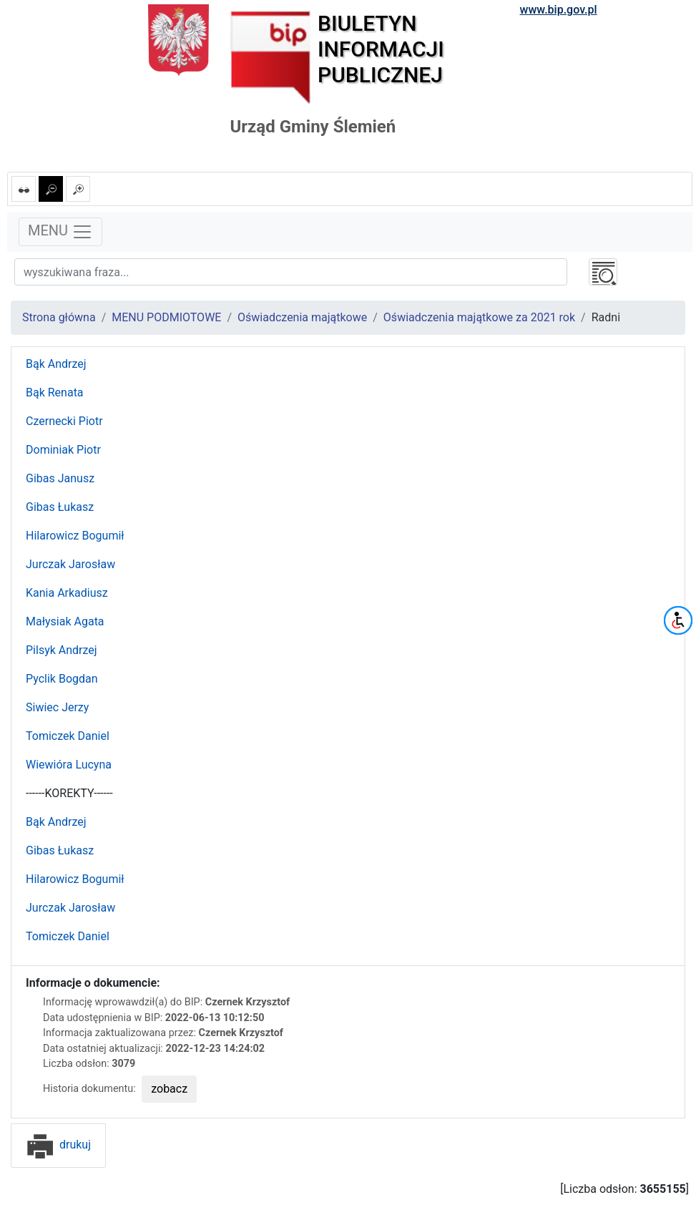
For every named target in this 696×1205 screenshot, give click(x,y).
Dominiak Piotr (63, 450)
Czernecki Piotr (64, 421)
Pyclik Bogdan (62, 679)
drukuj (58, 1144)
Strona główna (59, 317)
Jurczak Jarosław (70, 564)
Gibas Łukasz (60, 507)
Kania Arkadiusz (67, 593)
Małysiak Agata (65, 621)
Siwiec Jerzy (57, 707)
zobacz (169, 1089)
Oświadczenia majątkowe (302, 317)
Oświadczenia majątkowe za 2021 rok (479, 317)
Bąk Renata (55, 392)
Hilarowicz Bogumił (75, 535)
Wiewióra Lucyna (69, 764)
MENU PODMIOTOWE (166, 317)
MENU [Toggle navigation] (60, 232)
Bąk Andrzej (56, 364)
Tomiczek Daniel (67, 736)
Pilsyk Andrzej (61, 650)
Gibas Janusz (60, 478)
